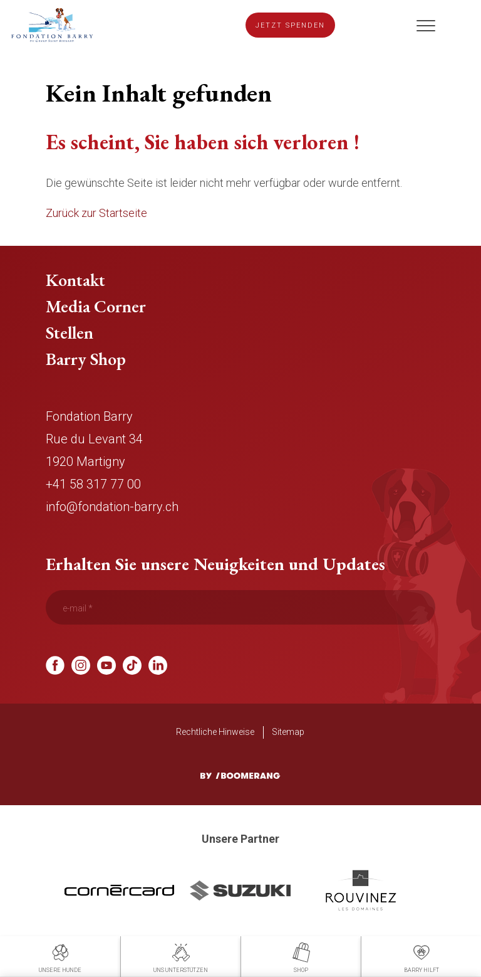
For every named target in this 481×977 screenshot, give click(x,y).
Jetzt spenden (290, 25)
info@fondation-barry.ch (112, 506)
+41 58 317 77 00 (93, 484)
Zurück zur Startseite (96, 212)
